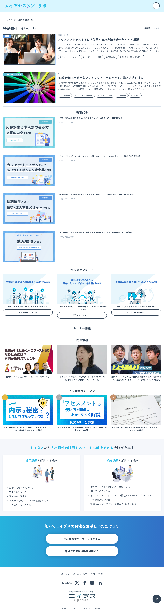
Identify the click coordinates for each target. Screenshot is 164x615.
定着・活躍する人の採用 (21, 487)
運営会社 (65, 573)
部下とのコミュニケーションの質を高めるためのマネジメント (120, 495)
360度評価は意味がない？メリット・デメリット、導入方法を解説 (100, 78)
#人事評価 (121, 95)
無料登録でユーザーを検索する (82, 539)
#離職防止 (137, 57)
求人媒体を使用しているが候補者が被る (28, 500)
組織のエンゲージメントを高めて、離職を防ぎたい (115, 504)
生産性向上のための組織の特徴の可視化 (110, 486)
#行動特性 (110, 57)
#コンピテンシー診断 (92, 57)
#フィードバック (105, 95)
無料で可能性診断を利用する (82, 551)
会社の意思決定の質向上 (102, 499)
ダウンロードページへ (27, 312)
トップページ (10, 20)
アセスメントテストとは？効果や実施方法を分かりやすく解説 (98, 39)
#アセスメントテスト (69, 57)
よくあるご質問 (80, 573)
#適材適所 (124, 57)
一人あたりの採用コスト (21, 504)
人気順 (156, 28)
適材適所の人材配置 (100, 491)
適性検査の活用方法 (19, 496)
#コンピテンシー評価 (84, 95)
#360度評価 (65, 95)
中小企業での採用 (18, 491)
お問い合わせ (97, 573)
